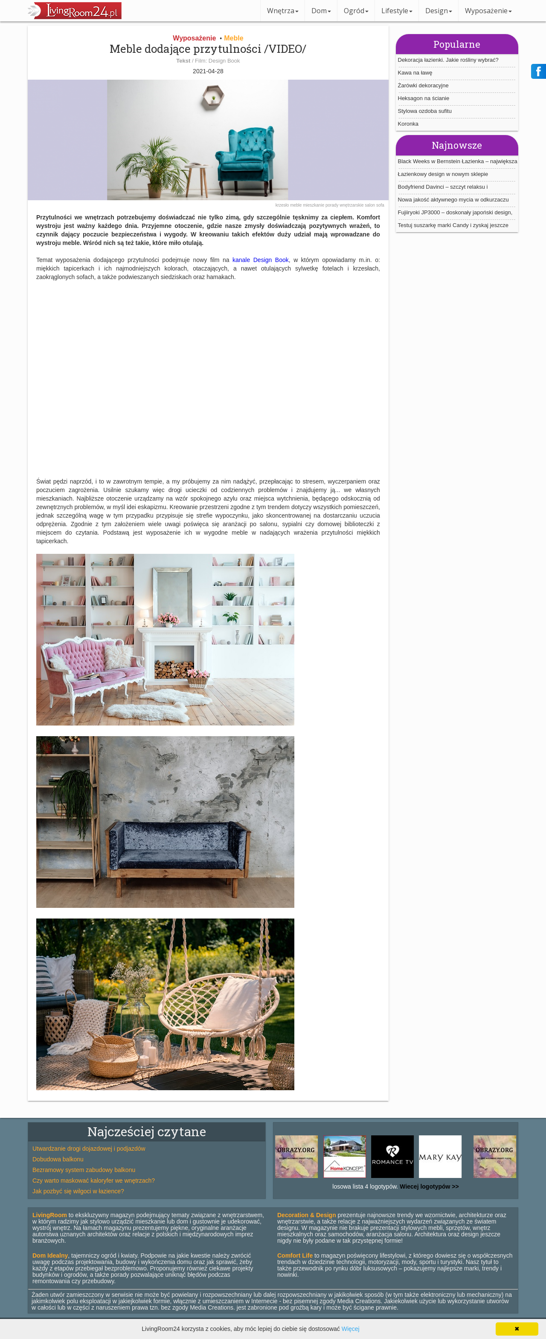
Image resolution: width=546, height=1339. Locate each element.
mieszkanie (314, 205)
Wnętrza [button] (283, 10)
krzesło (283, 205)
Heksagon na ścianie (424, 98)
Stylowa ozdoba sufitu (425, 111)
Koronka (408, 124)
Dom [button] (321, 10)
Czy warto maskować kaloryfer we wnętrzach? (93, 1180)
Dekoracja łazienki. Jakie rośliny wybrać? (448, 60)
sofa (380, 205)
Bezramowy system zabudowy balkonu (83, 1169)
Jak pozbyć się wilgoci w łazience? (78, 1191)
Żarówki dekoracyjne (423, 85)
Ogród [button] (356, 10)
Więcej (351, 1328)
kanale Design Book (260, 259)
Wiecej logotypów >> (428, 1186)
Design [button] (438, 10)
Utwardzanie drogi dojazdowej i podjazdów (88, 1148)
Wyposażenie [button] (488, 10)
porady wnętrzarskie (345, 205)
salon (370, 205)
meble (296, 205)
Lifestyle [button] (396, 10)
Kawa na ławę (415, 72)
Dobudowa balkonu (58, 1159)
